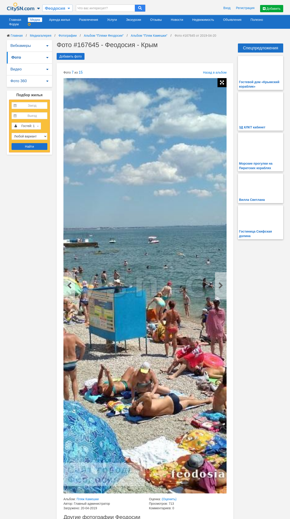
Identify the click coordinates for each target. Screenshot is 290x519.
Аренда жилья (59, 20)
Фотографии (67, 35)
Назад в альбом (215, 72)
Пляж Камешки (88, 499)
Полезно (257, 20)
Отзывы (156, 20)
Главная (15, 20)
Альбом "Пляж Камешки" (149, 35)
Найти (29, 146)
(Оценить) (169, 499)
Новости (177, 20)
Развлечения (88, 20)
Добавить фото (70, 56)
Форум (14, 24)
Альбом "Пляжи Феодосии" (103, 35)
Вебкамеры (20, 45)
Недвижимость (203, 20)
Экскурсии (133, 20)
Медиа (35, 20)
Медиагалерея (40, 35)
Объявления (232, 20)
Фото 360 (18, 81)
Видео (16, 69)
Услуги (112, 20)
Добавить (271, 8)
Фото (16, 57)
